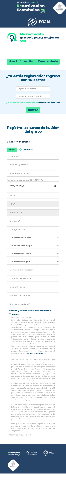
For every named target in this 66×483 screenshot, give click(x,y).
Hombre (28, 150)
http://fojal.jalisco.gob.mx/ (35, 353)
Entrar (33, 110)
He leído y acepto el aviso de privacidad (30, 311)
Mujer (12, 150)
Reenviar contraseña (49, 103)
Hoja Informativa (21, 61)
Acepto (15, 315)
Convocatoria (48, 61)
